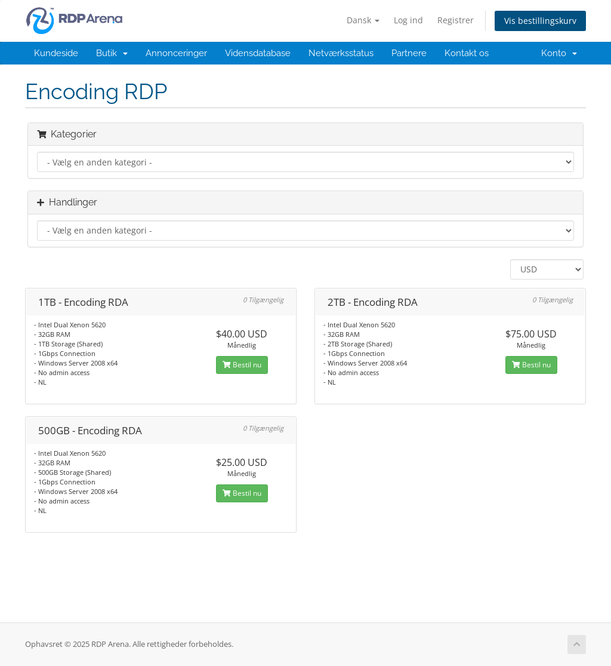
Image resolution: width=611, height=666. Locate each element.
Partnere (409, 53)
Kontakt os (467, 53)
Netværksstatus (341, 53)
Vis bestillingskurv (540, 20)
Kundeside (56, 53)
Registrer (455, 20)
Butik (112, 53)
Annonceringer (176, 53)
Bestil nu (242, 365)
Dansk (363, 20)
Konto (559, 53)
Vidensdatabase (258, 53)
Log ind (408, 20)
